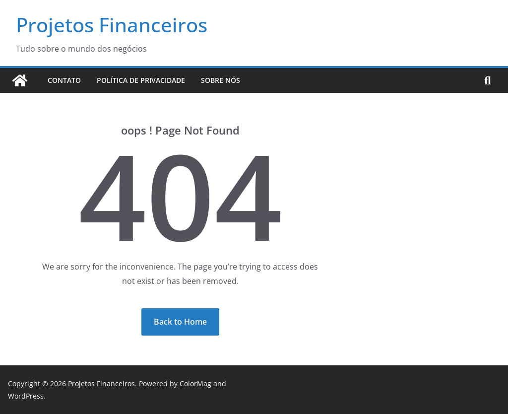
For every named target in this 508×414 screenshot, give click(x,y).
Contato (64, 80)
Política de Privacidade (141, 80)
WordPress (26, 396)
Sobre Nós (220, 80)
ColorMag (195, 383)
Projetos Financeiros (111, 24)
